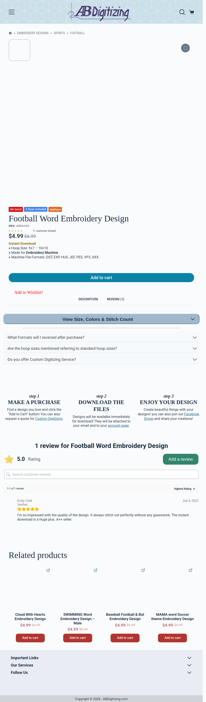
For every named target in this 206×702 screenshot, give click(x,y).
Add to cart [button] (30, 644)
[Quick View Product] (48, 577)
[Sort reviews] (184, 495)
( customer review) (44, 230)
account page (118, 432)
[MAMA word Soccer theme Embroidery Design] (172, 595)
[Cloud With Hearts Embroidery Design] (30, 595)
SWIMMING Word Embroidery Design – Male (77, 625)
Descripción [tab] (84, 303)
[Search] (182, 12)
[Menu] (11, 12)
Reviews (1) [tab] (120, 303)
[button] (26, 295)
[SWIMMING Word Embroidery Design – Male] (77, 595)
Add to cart (101, 279)
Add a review (180, 465)
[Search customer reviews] (101, 480)
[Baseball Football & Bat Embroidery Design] (124, 595)
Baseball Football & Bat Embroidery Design (125, 623)
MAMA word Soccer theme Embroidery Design (172, 623)
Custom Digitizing (49, 425)
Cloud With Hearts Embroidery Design (30, 623)
